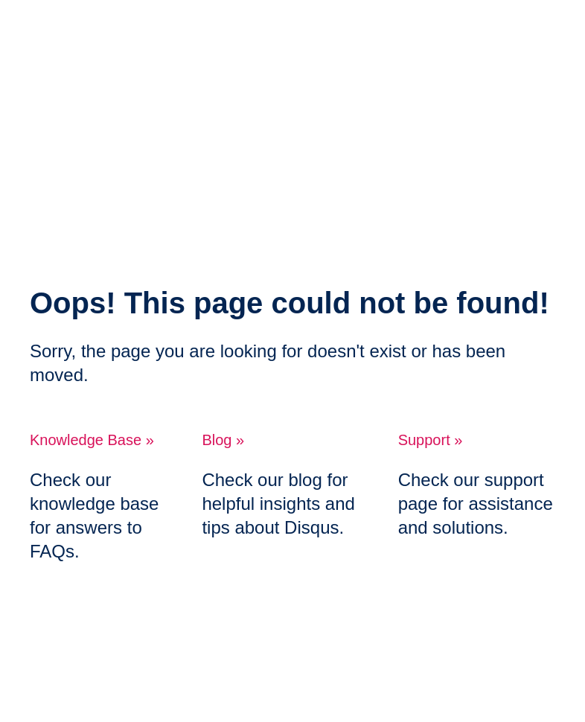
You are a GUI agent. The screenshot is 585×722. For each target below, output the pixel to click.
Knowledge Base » (92, 440)
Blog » (223, 440)
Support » (430, 440)
